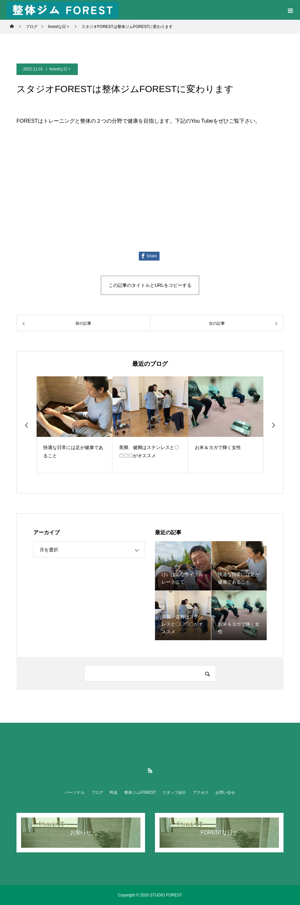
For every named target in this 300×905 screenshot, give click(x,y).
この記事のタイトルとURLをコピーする (150, 285)
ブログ (97, 792)
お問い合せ (225, 792)
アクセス (201, 792)
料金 (114, 792)
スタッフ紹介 (174, 792)
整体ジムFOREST (140, 792)
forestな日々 (60, 69)
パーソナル (75, 792)
